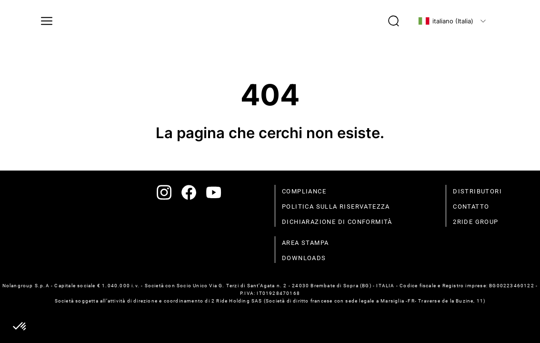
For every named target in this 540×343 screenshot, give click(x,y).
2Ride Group (475, 221)
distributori (477, 191)
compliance (304, 191)
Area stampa (305, 242)
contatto (471, 206)
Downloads (304, 258)
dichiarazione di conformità (337, 221)
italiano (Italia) (445, 21)
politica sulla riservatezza (336, 206)
